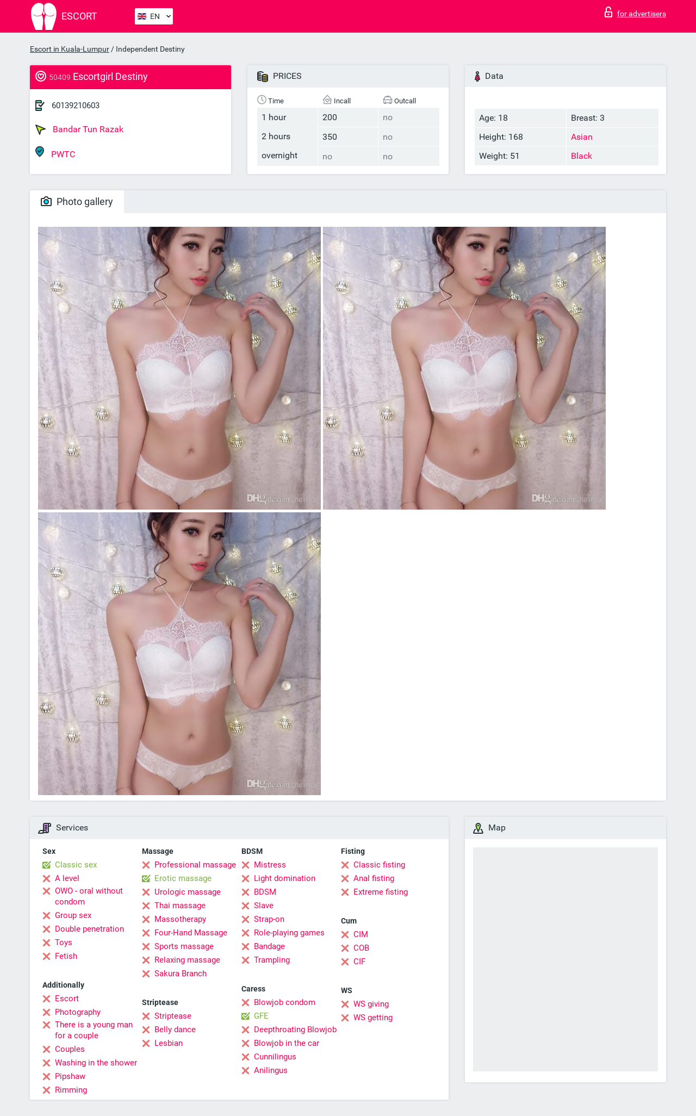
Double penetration (89, 929)
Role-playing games (289, 933)
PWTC (55, 152)
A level (67, 878)
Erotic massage (183, 878)
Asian (582, 137)
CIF (359, 961)
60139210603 (76, 105)
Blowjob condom (284, 1002)
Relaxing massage (187, 960)
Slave (264, 905)
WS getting (373, 1017)
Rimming (71, 1090)
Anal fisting (373, 878)
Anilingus (271, 1070)
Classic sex (76, 865)
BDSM (265, 892)
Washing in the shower (96, 1063)
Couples (70, 1049)
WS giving (371, 1004)
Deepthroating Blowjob (295, 1029)
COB (361, 948)
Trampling (272, 960)
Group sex (73, 915)
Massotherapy (180, 919)
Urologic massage (187, 892)
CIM (360, 934)
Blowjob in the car (286, 1043)
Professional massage (195, 865)
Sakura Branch (180, 973)
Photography (78, 1012)
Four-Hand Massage (190, 933)
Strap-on (269, 919)
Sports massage (184, 946)
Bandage (269, 946)
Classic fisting (379, 865)
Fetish (66, 956)
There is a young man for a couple (94, 1030)
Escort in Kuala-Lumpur (69, 49)
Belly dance (175, 1029)
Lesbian (168, 1043)
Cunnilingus (275, 1057)
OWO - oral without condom (89, 896)
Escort (67, 998)
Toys (63, 942)
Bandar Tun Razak (79, 129)
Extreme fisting (380, 892)
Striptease (172, 1016)
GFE (261, 1016)
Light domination (284, 878)
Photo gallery (77, 201)
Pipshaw (70, 1076)
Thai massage (180, 905)
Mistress (270, 865)
